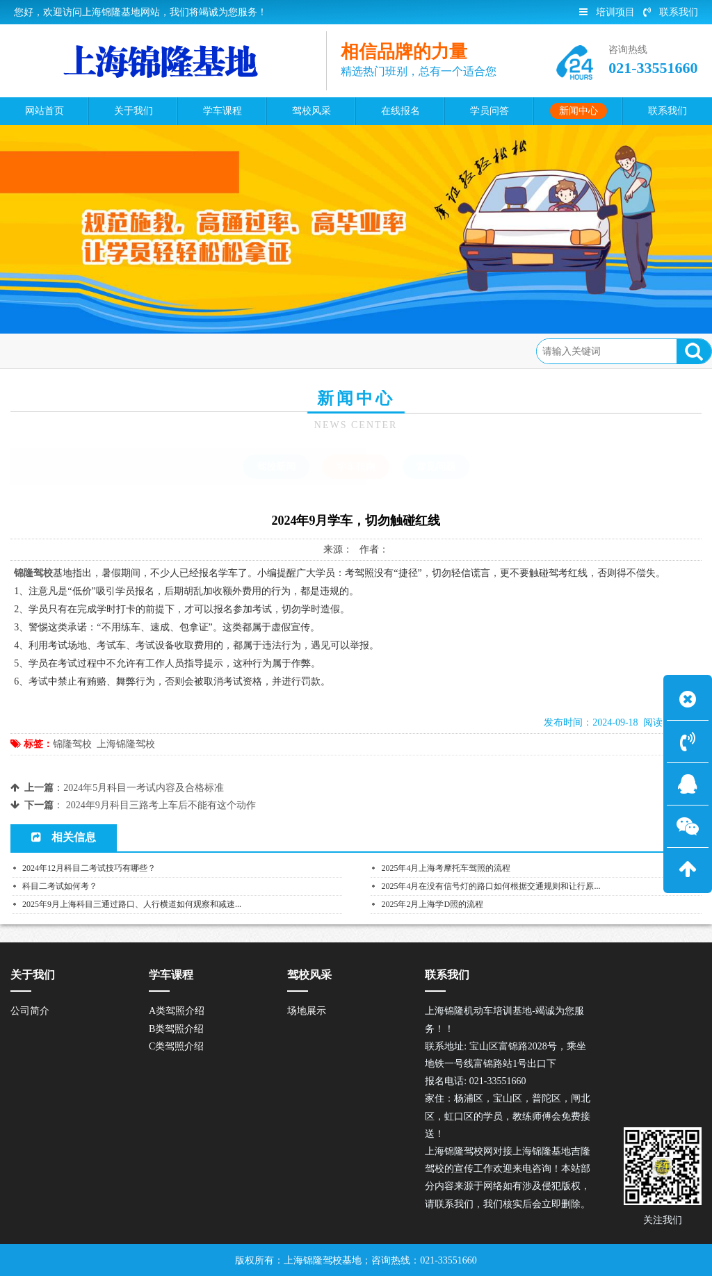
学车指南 (172, 350)
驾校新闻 (276, 466)
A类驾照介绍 (176, 1011)
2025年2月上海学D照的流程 (432, 904)
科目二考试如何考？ (59, 886)
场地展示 (306, 1011)
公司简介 (29, 1011)
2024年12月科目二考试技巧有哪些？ (89, 868)
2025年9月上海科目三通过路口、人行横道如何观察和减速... (131, 904)
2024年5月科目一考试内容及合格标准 (143, 788)
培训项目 (607, 12)
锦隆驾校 (72, 744)
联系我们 (670, 12)
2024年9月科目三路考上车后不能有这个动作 (161, 805)
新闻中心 (116, 350)
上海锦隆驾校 (126, 744)
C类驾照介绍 (176, 1046)
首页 (69, 350)
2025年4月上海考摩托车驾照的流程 (445, 868)
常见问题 (435, 466)
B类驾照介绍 (176, 1029)
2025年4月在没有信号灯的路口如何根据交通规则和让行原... (490, 886)
